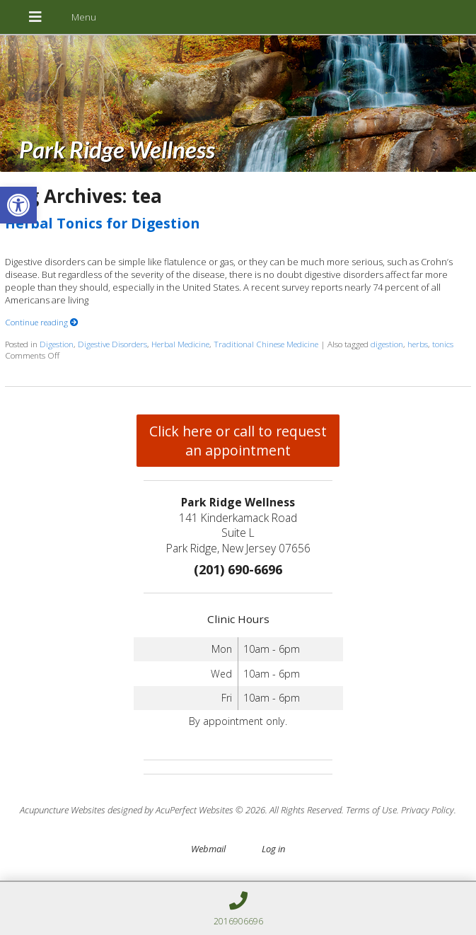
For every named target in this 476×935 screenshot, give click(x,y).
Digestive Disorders (112, 343)
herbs (417, 343)
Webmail (208, 848)
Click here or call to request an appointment (238, 441)
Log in (273, 848)
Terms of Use (371, 809)
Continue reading (42, 321)
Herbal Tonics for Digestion (102, 223)
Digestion (57, 343)
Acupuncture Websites (62, 809)
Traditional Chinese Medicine (266, 343)
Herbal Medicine (180, 343)
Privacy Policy (427, 809)
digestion (387, 343)
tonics (442, 343)
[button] (18, 205)
